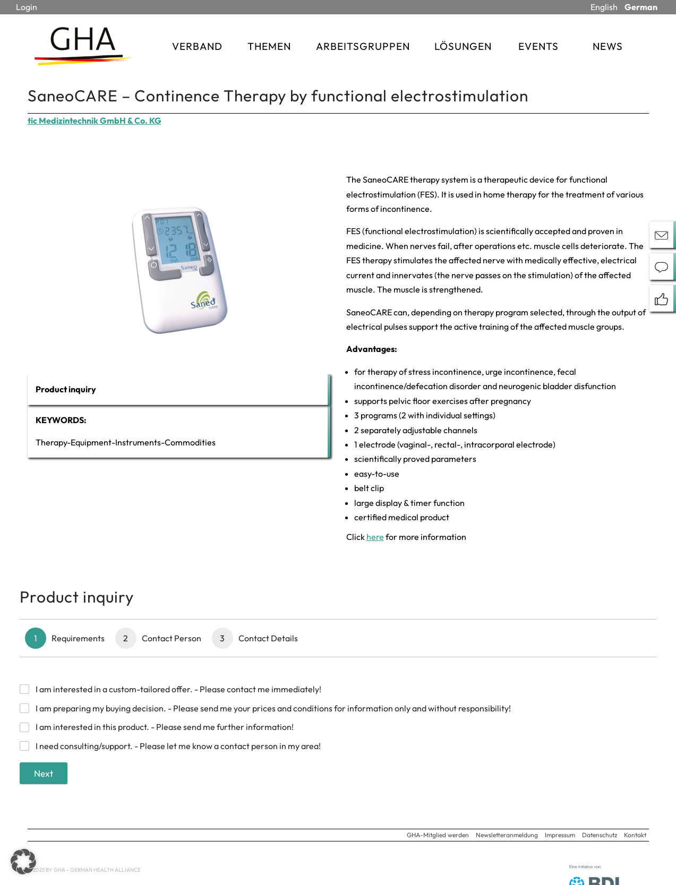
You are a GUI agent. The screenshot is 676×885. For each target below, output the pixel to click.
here (375, 536)
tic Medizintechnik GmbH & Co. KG (94, 120)
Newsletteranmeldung (507, 835)
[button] (23, 861)
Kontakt (635, 835)
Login (26, 7)
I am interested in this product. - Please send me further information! (165, 726)
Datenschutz (599, 835)
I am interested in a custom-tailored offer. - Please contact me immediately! (178, 689)
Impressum (560, 835)
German (640, 7)
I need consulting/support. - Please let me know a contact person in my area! (178, 746)
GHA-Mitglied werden (438, 835)
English (604, 7)
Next (43, 773)
